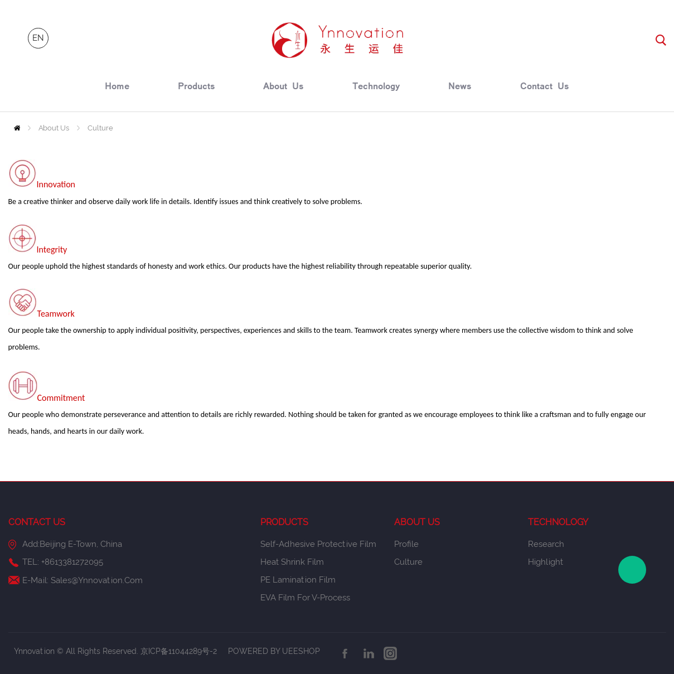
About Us (53, 128)
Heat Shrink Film (292, 562)
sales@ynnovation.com (97, 580)
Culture (100, 128)
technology (376, 87)
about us (283, 87)
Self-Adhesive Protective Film (318, 544)
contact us (544, 87)
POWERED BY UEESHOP (274, 651)
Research (546, 544)
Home (17, 127)
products (196, 87)
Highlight (545, 562)
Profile (406, 544)
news (460, 87)
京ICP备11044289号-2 (179, 651)
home (117, 87)
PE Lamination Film (298, 580)
